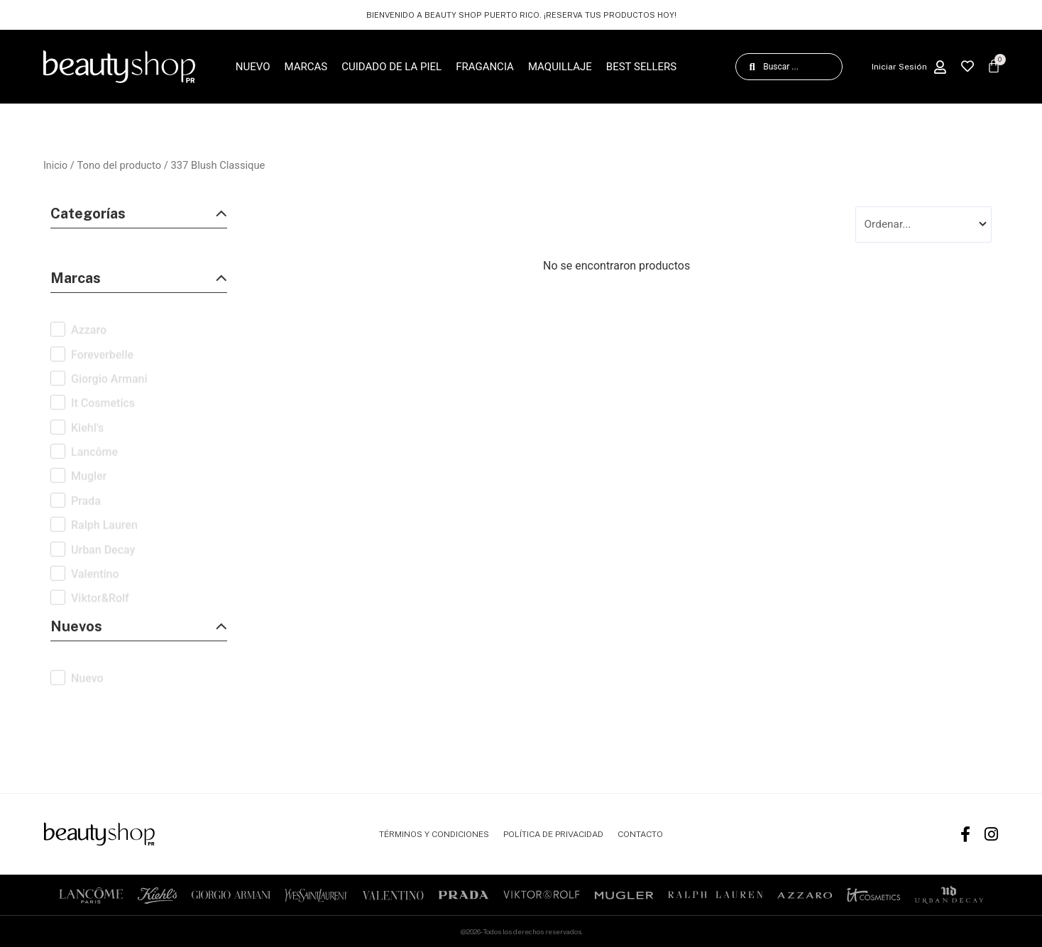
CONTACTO (640, 834)
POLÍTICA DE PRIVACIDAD (553, 834)
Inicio (55, 165)
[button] (138, 217)
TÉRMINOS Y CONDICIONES (434, 834)
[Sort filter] (923, 224)
